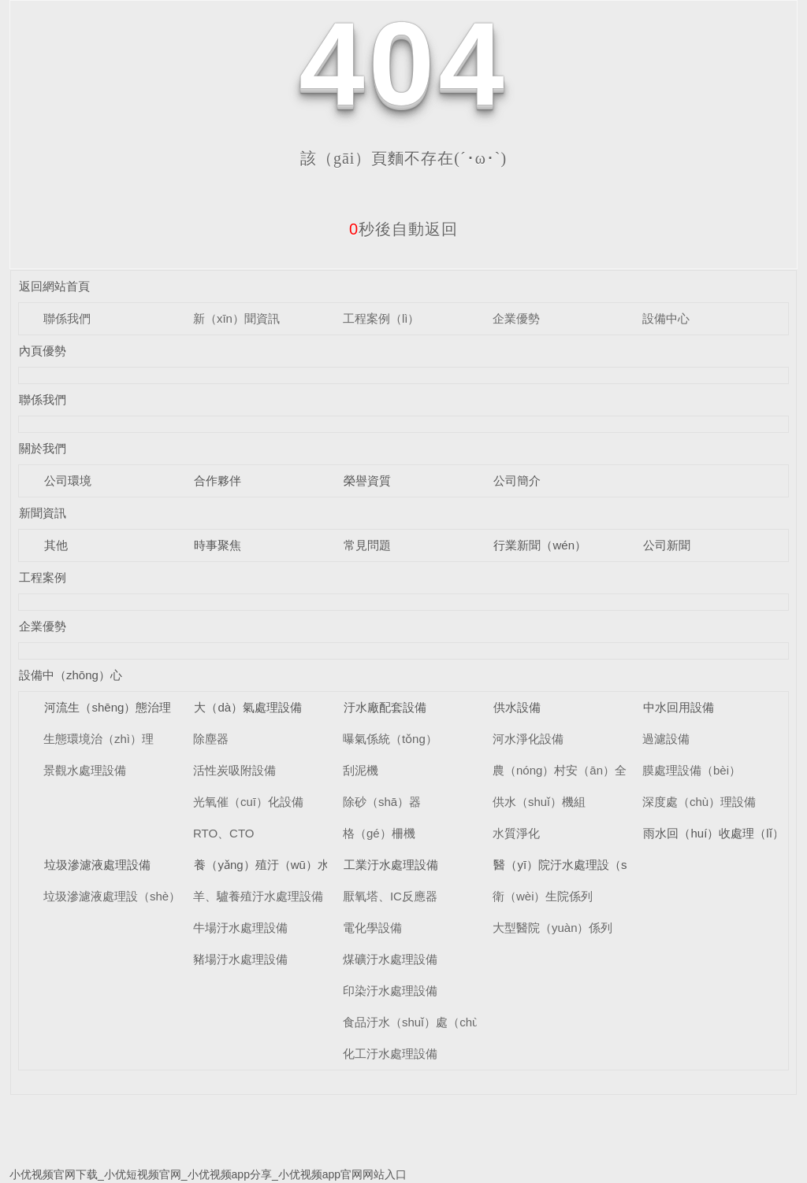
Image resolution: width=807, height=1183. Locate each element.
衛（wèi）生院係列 (543, 896)
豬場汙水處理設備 (240, 959)
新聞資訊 (42, 512)
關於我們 (42, 448)
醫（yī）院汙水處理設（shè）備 (578, 864)
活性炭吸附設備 (234, 770)
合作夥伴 (217, 480)
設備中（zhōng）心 (70, 675)
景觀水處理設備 (84, 770)
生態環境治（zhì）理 (98, 738)
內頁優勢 (42, 350)
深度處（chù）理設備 (699, 801)
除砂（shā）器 (382, 801)
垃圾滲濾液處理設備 (97, 864)
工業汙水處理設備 (391, 864)
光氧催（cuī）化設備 (248, 801)
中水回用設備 (678, 707)
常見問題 (367, 545)
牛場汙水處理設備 (240, 927)
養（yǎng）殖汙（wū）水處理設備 (285, 864)
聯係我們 (67, 318)
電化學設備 (372, 927)
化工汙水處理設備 (390, 1053)
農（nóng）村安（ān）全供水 (571, 770)
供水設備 (517, 707)
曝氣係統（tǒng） (390, 738)
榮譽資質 (367, 480)
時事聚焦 (217, 545)
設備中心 (666, 318)
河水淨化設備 (528, 738)
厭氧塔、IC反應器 (390, 896)
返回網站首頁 (54, 286)
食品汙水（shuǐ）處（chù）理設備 (434, 1022)
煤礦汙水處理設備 (390, 959)
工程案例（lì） (381, 318)
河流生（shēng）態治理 (107, 707)
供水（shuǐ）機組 (539, 801)
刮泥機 (360, 770)
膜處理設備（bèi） (691, 770)
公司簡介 (517, 480)
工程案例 (42, 577)
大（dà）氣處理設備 (248, 707)
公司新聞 (666, 545)
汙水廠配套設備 (385, 707)
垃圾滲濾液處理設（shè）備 (117, 896)
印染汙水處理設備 (390, 990)
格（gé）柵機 (379, 833)
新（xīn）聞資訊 (236, 318)
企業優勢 (516, 318)
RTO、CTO (224, 833)
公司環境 (67, 480)
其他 (56, 545)
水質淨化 (516, 833)
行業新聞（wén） (539, 545)
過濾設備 (666, 738)
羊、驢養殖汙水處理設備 (258, 896)
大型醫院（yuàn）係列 (553, 927)
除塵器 (211, 738)
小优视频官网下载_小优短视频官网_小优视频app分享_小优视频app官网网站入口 (208, 1174)
